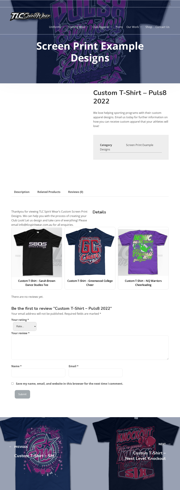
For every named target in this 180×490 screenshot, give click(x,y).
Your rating (20, 320)
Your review (20, 333)
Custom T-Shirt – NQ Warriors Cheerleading (143, 283)
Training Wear (77, 27)
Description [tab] (22, 192)
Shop (148, 27)
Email (73, 366)
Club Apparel (101, 27)
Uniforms (55, 27)
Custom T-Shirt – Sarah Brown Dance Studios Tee (37, 283)
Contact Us (162, 27)
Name (16, 366)
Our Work (132, 27)
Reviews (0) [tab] (75, 192)
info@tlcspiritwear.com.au (35, 225)
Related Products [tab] (48, 192)
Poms (119, 27)
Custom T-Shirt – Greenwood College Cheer (90, 283)
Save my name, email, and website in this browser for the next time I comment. (69, 383)
